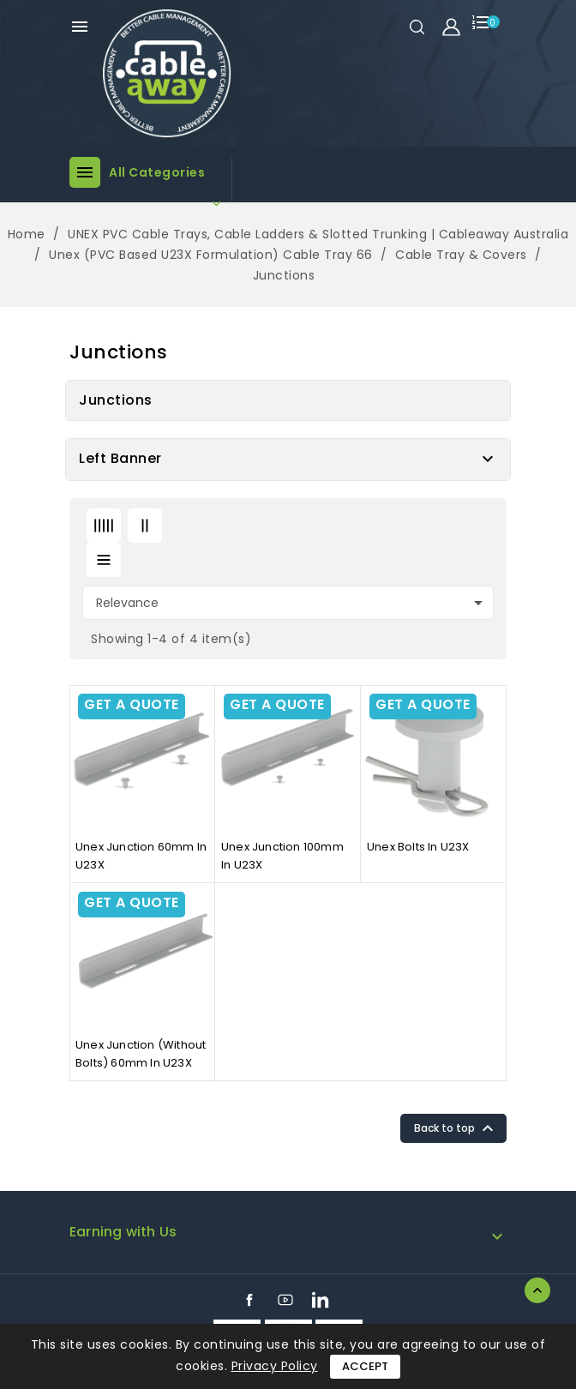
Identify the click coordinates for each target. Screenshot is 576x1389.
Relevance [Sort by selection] (292, 602)
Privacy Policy (274, 1365)
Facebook (249, 1300)
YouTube (285, 1300)
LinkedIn (320, 1300)
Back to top (456, 1128)
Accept (365, 1366)
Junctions (116, 400)
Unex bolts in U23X (418, 847)
